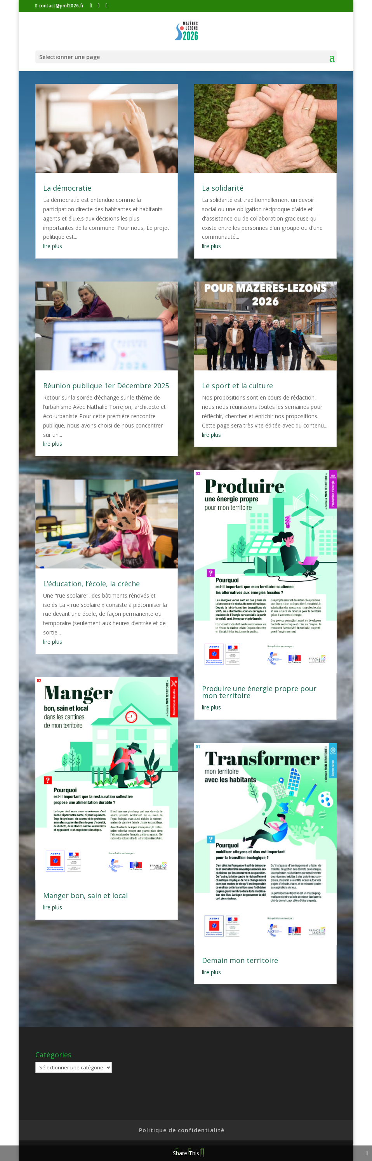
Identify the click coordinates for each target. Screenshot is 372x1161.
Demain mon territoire (240, 960)
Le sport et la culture (237, 385)
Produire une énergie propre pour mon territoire (259, 692)
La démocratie (67, 188)
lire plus (52, 246)
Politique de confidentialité (181, 1130)
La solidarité (222, 188)
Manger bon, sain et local (85, 895)
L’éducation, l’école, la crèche (91, 583)
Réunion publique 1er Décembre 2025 (106, 385)
